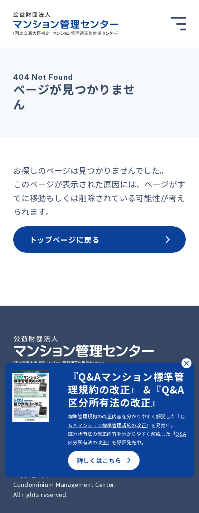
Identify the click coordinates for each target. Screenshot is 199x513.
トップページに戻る (99, 239)
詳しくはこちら (104, 460)
